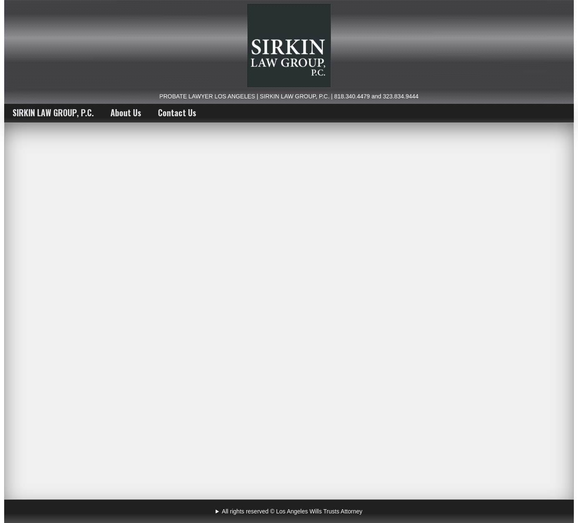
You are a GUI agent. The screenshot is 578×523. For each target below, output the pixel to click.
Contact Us (177, 112)
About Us (125, 112)
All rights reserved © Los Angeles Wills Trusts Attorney (292, 511)
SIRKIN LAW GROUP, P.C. (53, 112)
